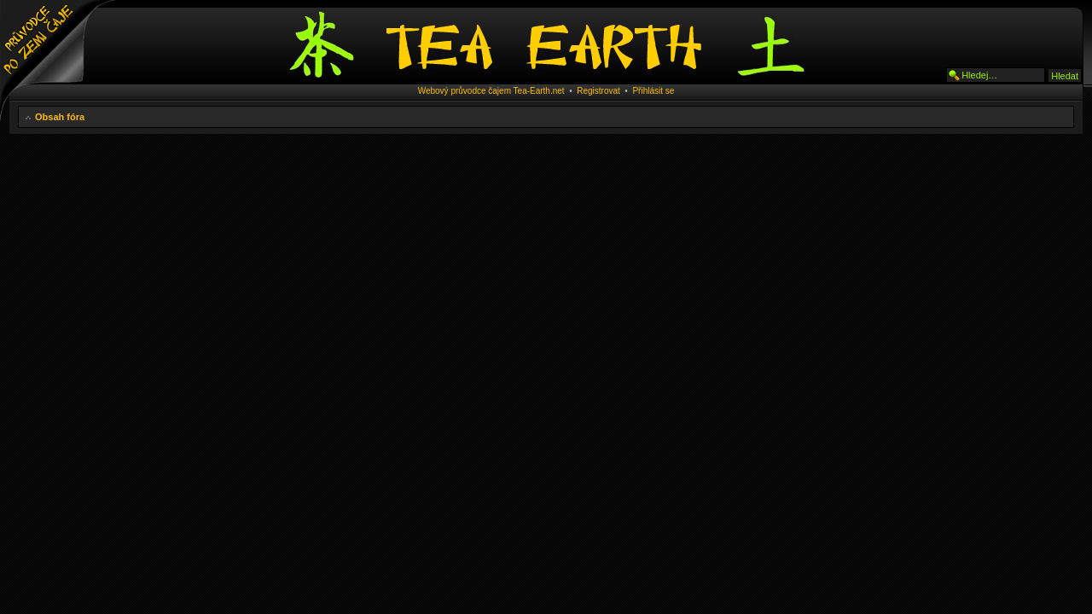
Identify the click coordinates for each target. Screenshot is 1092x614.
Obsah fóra (59, 117)
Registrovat (598, 91)
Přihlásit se (653, 91)
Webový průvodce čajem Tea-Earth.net (491, 91)
